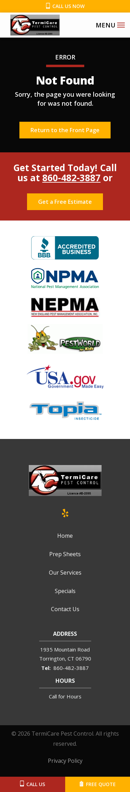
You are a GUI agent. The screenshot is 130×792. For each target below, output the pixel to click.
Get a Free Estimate (65, 202)
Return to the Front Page (65, 130)
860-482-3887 (71, 177)
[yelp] (65, 512)
